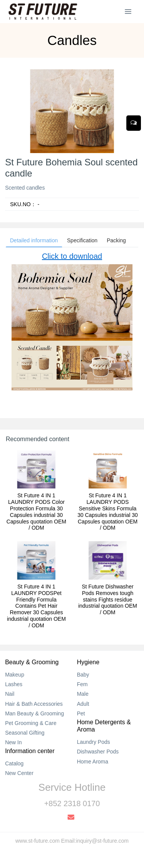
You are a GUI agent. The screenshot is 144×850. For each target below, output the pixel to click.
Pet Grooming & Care (30, 723)
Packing (116, 240)
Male (82, 694)
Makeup (14, 675)
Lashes (13, 684)
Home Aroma (92, 761)
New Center (19, 773)
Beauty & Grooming (32, 662)
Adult (83, 704)
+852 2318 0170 (72, 803)
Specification (82, 240)
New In (13, 742)
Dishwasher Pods (98, 751)
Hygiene (88, 662)
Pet (81, 713)
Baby (83, 675)
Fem (82, 684)
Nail (9, 694)
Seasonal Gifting (25, 733)
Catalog (14, 763)
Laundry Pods (93, 742)
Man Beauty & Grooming (34, 713)
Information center (30, 751)
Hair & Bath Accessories (34, 704)
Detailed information (34, 240)
